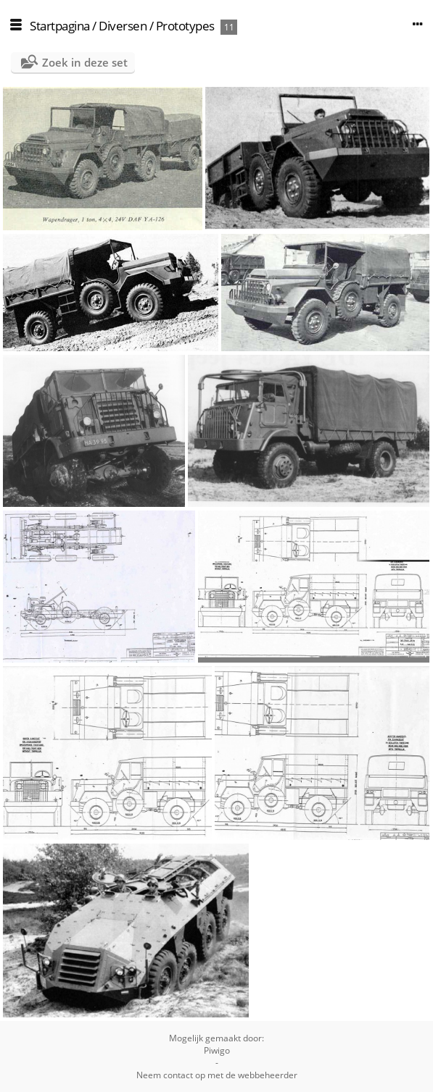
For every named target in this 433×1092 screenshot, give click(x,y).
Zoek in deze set (85, 62)
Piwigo (217, 1050)
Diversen (123, 25)
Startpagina (60, 25)
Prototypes (185, 25)
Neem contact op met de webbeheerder (216, 1075)
